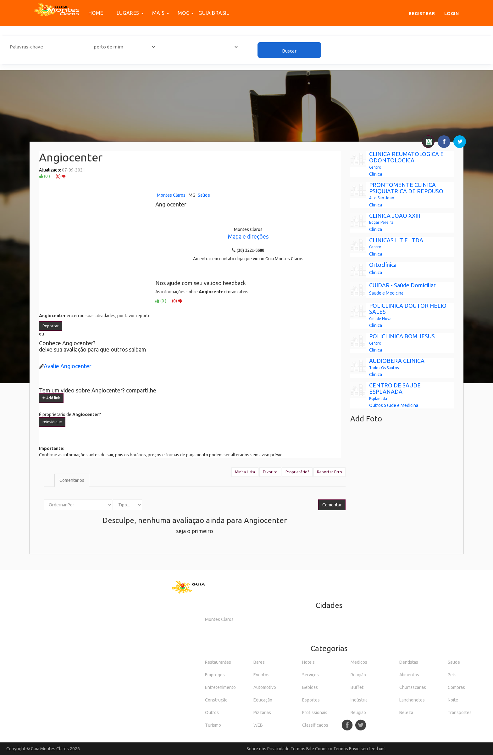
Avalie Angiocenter (67, 366)
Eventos (261, 674)
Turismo (213, 725)
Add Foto (366, 418)
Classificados (315, 725)
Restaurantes (218, 662)
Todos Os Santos (384, 368)
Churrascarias (412, 687)
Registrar (422, 13)
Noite (453, 699)
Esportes (311, 699)
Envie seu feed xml (367, 748)
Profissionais (314, 712)
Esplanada (378, 399)
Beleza (406, 712)
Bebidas (310, 687)
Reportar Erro (329, 472)
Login (451, 13)
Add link (51, 398)
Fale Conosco (319, 748)
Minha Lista (245, 472)
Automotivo (264, 687)
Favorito (270, 472)
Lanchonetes (412, 699)
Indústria (359, 699)
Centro (375, 167)
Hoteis (308, 662)
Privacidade (278, 748)
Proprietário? (297, 472)
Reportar (50, 326)
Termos (298, 748)
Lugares (127, 13)
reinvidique (52, 422)
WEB (258, 725)
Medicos (359, 662)
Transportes (460, 712)
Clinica (375, 174)
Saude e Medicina (386, 293)
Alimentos (409, 674)
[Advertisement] (246, 96)
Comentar (331, 504)
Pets (452, 674)
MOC (182, 13)
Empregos (215, 674)
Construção (216, 699)
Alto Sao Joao (381, 198)
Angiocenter (70, 157)
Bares (259, 662)
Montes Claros (171, 195)
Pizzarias (262, 712)
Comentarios (71, 480)
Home (95, 13)
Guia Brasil (213, 13)
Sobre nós (256, 748)
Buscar (289, 51)
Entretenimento (220, 687)
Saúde (204, 195)
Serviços (310, 674)
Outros (376, 405)
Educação (262, 699)
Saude (454, 662)
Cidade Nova (380, 319)
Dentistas (408, 662)
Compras (456, 687)
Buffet (357, 687)
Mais (157, 13)
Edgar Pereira (381, 222)
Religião (358, 674)
